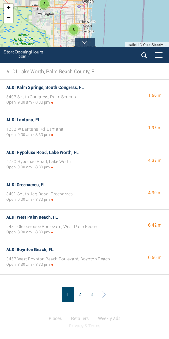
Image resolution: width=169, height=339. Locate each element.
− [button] (9, 18)
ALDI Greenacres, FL (26, 184)
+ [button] (9, 8)
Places (55, 318)
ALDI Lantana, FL (23, 119)
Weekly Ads (109, 318)
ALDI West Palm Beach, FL (32, 217)
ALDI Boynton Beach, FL (30, 249)
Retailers (80, 318)
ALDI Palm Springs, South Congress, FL (45, 87)
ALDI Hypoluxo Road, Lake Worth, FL (42, 152)
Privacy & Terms (84, 325)
